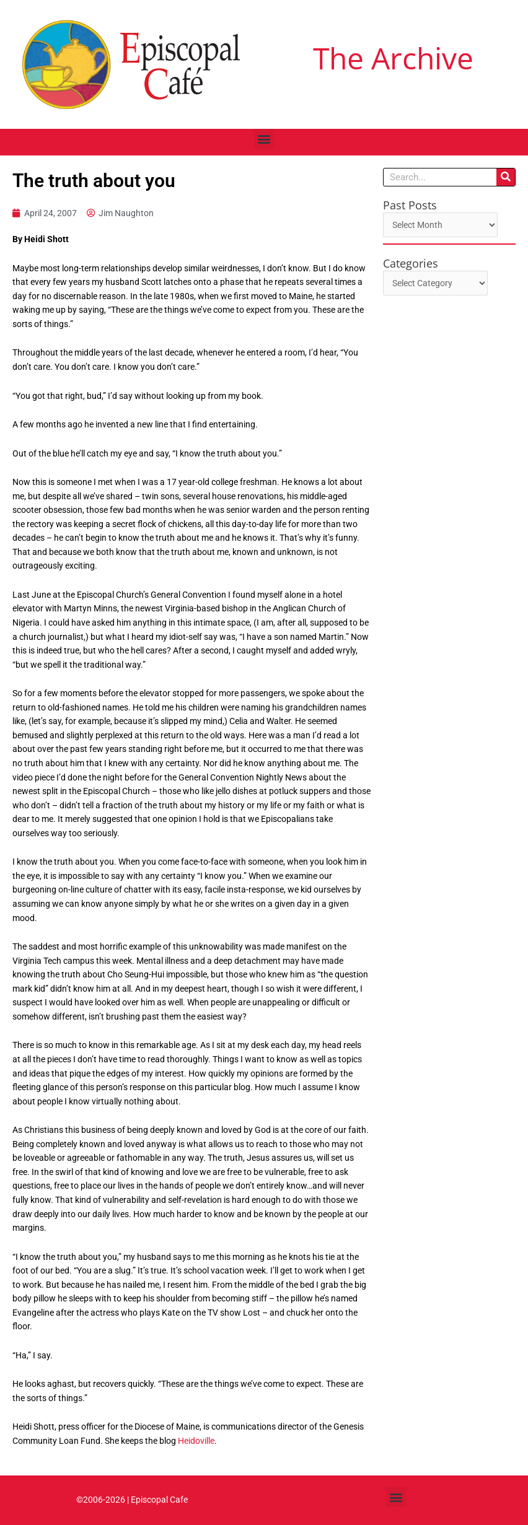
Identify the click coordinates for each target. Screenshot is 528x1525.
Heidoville (196, 1441)
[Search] (505, 177)
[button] (264, 139)
